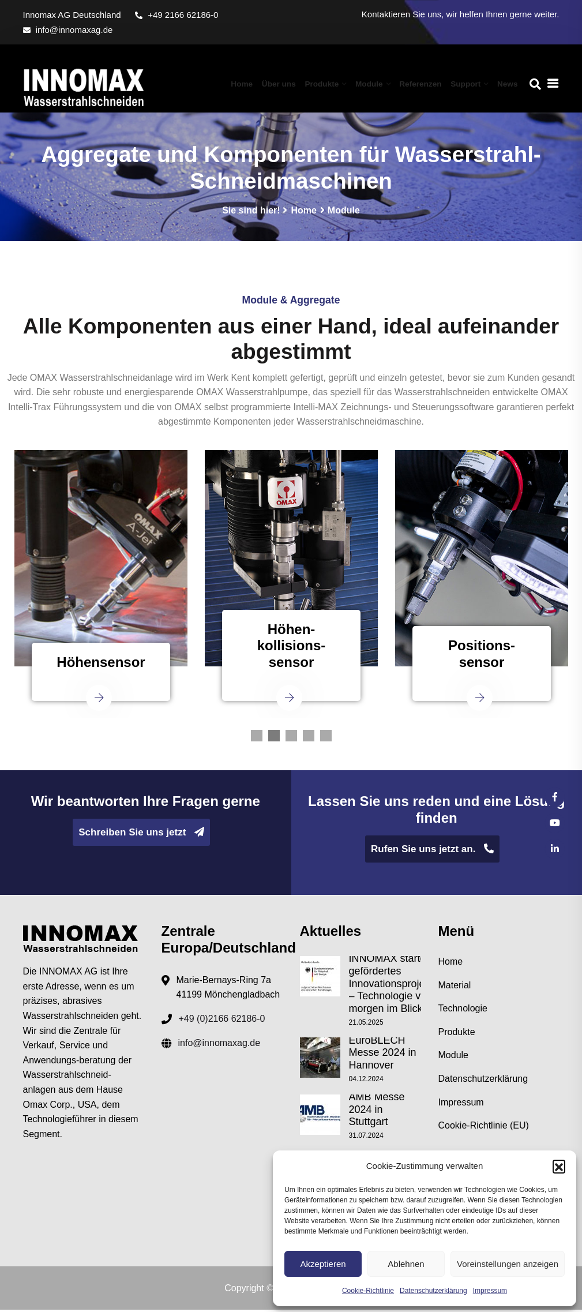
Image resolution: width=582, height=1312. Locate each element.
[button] (559, 1166)
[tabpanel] (101, 591)
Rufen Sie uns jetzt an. (432, 855)
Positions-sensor (481, 660)
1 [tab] (256, 742)
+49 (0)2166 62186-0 (222, 1024)
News (508, 83)
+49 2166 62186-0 (176, 15)
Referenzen (425, 83)
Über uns (289, 83)
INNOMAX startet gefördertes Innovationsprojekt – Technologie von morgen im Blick (391, 988)
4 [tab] (308, 742)
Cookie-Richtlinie (368, 1291)
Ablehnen (406, 1264)
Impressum (490, 1291)
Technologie (462, 1014)
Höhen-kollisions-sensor (291, 652)
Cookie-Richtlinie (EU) (483, 1131)
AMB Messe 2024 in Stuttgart (377, 1112)
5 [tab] (326, 742)
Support (467, 83)
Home (255, 83)
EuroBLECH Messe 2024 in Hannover (382, 1057)
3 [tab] (291, 742)
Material (454, 991)
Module (376, 83)
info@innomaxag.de (68, 30)
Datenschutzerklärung (433, 1291)
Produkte (330, 83)
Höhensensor (101, 669)
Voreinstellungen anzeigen (507, 1264)
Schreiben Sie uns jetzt (141, 838)
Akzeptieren (323, 1264)
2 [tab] (274, 742)
